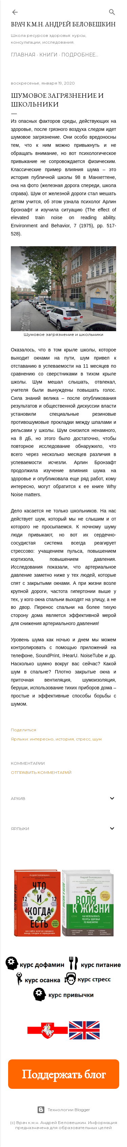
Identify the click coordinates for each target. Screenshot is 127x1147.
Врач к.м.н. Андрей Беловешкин (63, 24)
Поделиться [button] (23, 729)
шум (97, 738)
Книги (48, 55)
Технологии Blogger (63, 1110)
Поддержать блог (64, 1074)
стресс (83, 738)
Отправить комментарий (41, 772)
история (65, 738)
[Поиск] (112, 10)
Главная (23, 55)
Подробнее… (79, 55)
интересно (42, 738)
